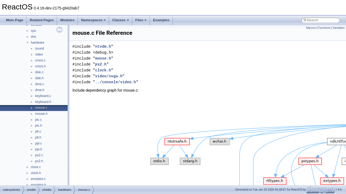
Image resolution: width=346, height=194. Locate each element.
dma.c (39, 84)
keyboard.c (43, 96)
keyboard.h (43, 102)
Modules (67, 20)
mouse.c (41, 108)
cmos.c (40, 60)
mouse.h (41, 114)
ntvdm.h (103, 46)
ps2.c (39, 155)
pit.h (38, 137)
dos (33, 37)
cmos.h (40, 66)
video (39, 54)
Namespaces (93, 20)
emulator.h (38, 185)
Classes (120, 20)
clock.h (36, 173)
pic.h (38, 125)
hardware (37, 42)
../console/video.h (115, 82)
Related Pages (42, 20)
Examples (161, 20)
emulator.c (38, 179)
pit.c (38, 131)
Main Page (14, 20)
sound (39, 48)
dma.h (39, 90)
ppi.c (38, 143)
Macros (311, 28)
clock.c (36, 167)
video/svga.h (108, 76)
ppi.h (38, 149)
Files (141, 20)
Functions (324, 28)
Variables (339, 28)
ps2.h (39, 161)
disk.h (39, 78)
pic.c (38, 120)
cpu (33, 31)
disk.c (39, 72)
